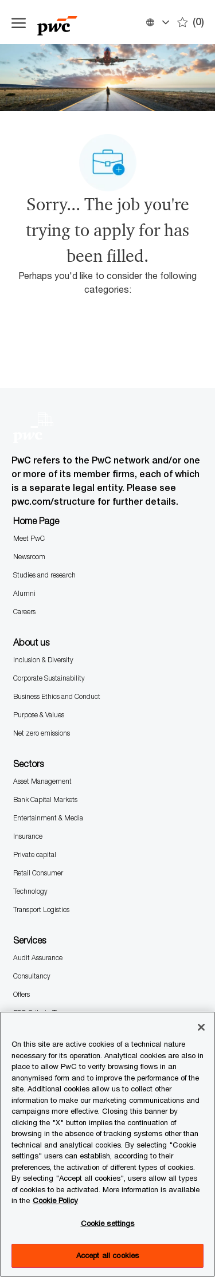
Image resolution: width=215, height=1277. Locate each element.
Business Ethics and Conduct (56, 696)
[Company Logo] (68, 22)
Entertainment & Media (48, 818)
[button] (157, 22)
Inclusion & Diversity (43, 659)
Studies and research (44, 575)
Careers (24, 611)
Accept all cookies (107, 1255)
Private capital (34, 854)
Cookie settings (108, 1223)
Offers (21, 994)
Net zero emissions (41, 733)
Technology (30, 891)
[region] (107, 1144)
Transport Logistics (41, 909)
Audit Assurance (37, 957)
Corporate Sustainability (49, 678)
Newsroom (29, 556)
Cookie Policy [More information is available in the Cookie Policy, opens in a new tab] (55, 1200)
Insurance (27, 836)
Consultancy (31, 976)
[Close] (201, 1027)
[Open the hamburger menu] (18, 22)
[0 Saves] (190, 22)
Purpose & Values (38, 714)
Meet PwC (29, 538)
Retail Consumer (38, 873)
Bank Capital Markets (45, 799)
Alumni (24, 593)
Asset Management (42, 781)
